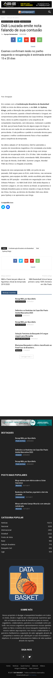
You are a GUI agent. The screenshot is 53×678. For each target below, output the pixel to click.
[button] (49, 12)
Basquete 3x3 (6, 548)
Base (3, 541)
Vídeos (42, 666)
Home (8, 666)
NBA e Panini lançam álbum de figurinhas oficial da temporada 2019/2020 (13, 281)
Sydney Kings (6, 251)
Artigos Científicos (21, 668)
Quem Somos (25, 666)
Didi (37, 248)
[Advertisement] (26, 227)
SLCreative (32, 675)
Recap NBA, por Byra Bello (25, 299)
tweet (33, 46)
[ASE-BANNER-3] (26, 4)
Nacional (18, 350)
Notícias (16, 21)
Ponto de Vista (20, 301)
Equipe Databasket (11, 34)
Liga (2, 552)
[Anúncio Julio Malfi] (26, 387)
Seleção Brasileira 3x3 (22, 339)
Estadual (18, 315)
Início (3, 18)
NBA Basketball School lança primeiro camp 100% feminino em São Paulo (40, 281)
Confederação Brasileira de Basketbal (21, 248)
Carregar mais (26, 357)
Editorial (35, 666)
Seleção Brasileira (13, 18)
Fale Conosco (34, 668)
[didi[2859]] (26, 423)
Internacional (20, 497)
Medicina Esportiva (7, 21)
